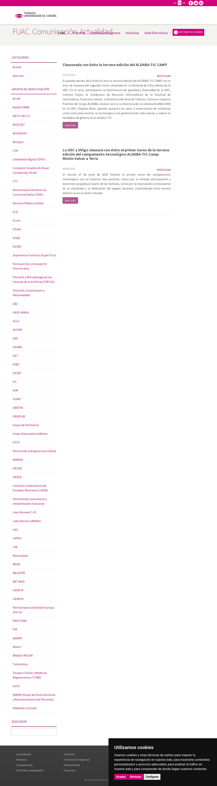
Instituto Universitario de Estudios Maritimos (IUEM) (30, 488)
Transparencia (24, 765)
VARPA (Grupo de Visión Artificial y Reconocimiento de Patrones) (34, 697)
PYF (15, 629)
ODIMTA (18, 590)
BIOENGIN (20, 133)
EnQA (16, 238)
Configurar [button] (152, 776)
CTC (15, 181)
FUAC (61, 33)
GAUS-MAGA (21, 312)
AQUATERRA (21, 107)
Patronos (21, 759)
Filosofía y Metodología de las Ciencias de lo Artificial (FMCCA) (33, 279)
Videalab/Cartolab (25, 708)
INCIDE (17, 468)
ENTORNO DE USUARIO (188, 32)
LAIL (15, 529)
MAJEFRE (19, 573)
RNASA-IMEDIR (23, 655)
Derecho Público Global (28, 203)
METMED (19, 581)
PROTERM (20, 621)
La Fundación (23, 754)
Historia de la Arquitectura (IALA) (34, 451)
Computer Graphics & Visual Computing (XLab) (31, 170)
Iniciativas (132, 33)
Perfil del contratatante (29, 770)
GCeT (16, 321)
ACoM (16, 99)
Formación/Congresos (105, 33)
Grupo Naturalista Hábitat (30, 434)
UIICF (16, 686)
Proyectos (70, 770)
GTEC (16, 442)
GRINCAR (19, 416)
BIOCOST (19, 125)
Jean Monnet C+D (24, 512)
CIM (15, 151)
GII (15, 382)
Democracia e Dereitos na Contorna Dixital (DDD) (29, 192)
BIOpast (18, 142)
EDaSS (17, 229)
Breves (17, 67)
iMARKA (18, 460)
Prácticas (79, 33)
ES (180, 2)
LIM (15, 547)
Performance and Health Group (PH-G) (33, 610)
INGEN (17, 477)
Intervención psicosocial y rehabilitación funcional (30, 501)
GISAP (17, 399)
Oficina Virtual (72, 765)
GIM (15, 390)
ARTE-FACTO (21, 116)
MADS (16, 564)
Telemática (20, 664)
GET (15, 356)
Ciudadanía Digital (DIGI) (29, 159)
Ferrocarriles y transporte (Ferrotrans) (30, 266)
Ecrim (16, 220)
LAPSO (17, 538)
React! (17, 647)
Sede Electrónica (156, 33)
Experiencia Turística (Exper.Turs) (34, 255)
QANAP (17, 638)
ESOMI (17, 246)
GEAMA (17, 347)
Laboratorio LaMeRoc (27, 521)
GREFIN (18, 408)
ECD (15, 212)
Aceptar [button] (121, 776)
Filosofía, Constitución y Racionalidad (29, 292)
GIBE (16, 364)
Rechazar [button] (135, 776)
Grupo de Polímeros (26, 425)
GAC (15, 304)
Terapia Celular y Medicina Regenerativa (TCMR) (30, 675)
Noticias (18, 76)
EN (184, 2)
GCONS (17, 330)
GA (175, 2)
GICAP (17, 373)
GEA (15, 338)
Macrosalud (20, 555)
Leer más (70, 125)
